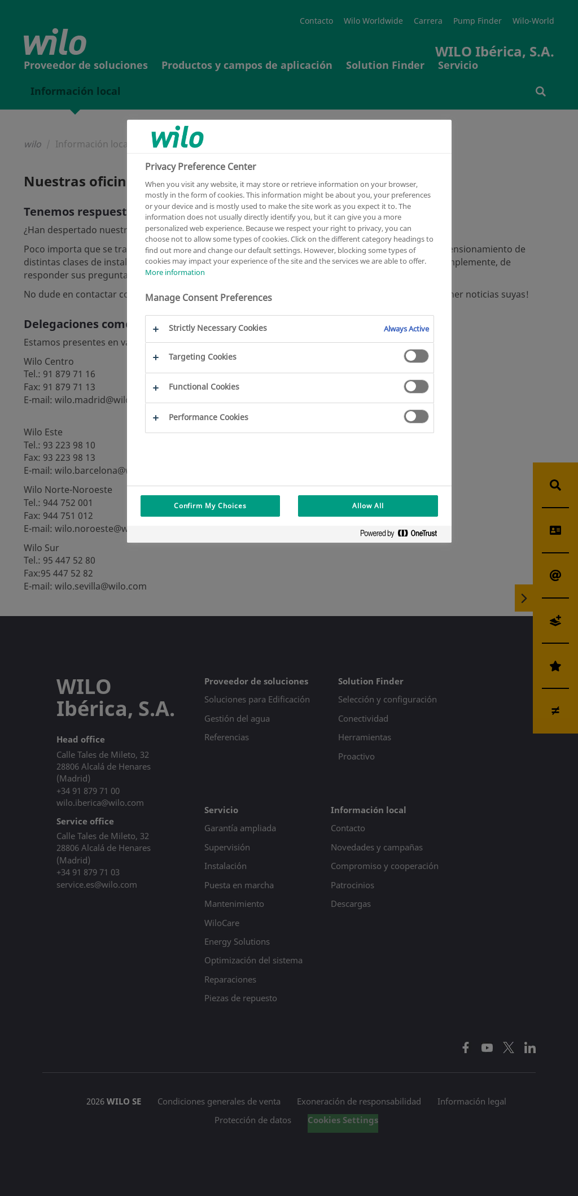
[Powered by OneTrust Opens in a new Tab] (403, 536)
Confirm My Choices (210, 505)
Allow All (368, 505)
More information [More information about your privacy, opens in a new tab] (175, 272)
